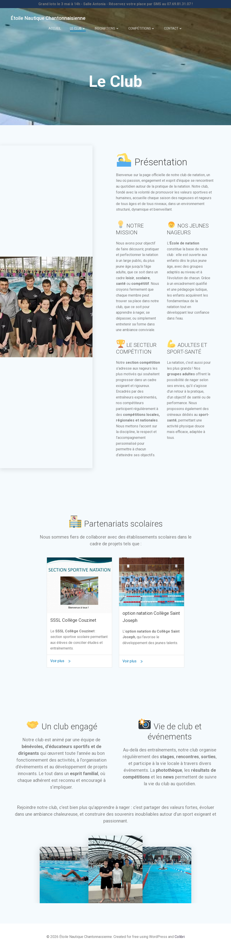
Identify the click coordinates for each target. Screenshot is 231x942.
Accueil (55, 25)
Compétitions (141, 25)
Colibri (180, 934)
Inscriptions (107, 25)
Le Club (78, 25)
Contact (173, 25)
